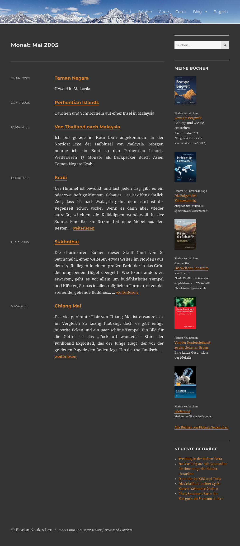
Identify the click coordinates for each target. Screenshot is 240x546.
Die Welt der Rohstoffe (191, 268)
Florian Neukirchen (34, 530)
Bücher (145, 11)
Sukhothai (67, 241)
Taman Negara (72, 78)
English (221, 11)
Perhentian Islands (77, 102)
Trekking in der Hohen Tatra (200, 459)
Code (164, 11)
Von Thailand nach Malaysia (87, 127)
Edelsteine (182, 411)
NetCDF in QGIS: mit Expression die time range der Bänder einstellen (203, 469)
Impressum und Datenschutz (79, 530)
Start (127, 11)
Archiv (127, 530)
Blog (197, 11)
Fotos (181, 11)
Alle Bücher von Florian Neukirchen (201, 427)
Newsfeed (111, 530)
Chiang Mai (68, 306)
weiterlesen (83, 228)
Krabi (61, 177)
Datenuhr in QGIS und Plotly (200, 479)
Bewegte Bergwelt (188, 118)
